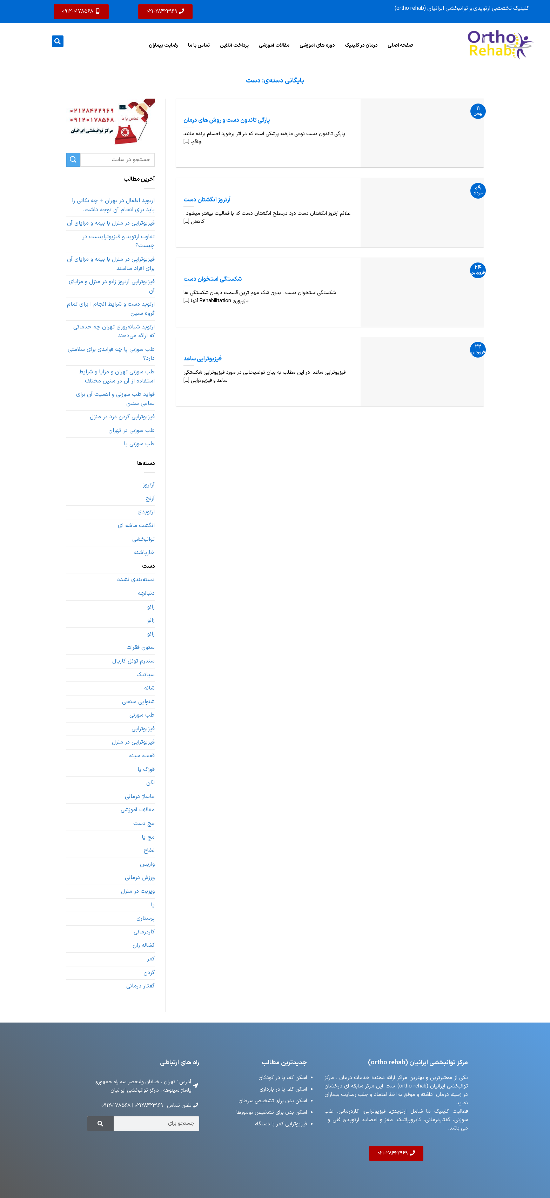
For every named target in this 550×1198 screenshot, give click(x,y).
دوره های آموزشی (317, 45)
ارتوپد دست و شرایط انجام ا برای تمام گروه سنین (111, 309)
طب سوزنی (142, 715)
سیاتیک (145, 675)
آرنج (150, 498)
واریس (147, 864)
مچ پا (148, 837)
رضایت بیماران (163, 45)
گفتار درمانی (140, 986)
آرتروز (149, 485)
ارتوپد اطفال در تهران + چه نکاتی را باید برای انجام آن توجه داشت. (113, 205)
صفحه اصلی (400, 45)
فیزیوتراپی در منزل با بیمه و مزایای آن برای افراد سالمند (111, 264)
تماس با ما (199, 45)
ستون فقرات (141, 647)
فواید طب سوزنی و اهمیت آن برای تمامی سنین (115, 399)
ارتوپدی (146, 512)
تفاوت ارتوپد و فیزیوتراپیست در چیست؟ (118, 241)
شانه (149, 688)
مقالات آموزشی (274, 45)
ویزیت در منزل (138, 891)
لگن (150, 783)
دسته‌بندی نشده (136, 579)
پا (153, 905)
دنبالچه (146, 593)
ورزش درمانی (140, 877)
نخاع (149, 850)
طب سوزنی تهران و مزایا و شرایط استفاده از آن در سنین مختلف (117, 376)
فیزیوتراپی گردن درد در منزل (122, 417)
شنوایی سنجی (138, 702)
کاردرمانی (144, 932)
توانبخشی (143, 539)
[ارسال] (73, 160)
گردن (149, 973)
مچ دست (144, 823)
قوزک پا (146, 769)
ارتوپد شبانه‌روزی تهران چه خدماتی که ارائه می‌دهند (114, 331)
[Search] (100, 1123)
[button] (57, 41)
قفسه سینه (142, 756)
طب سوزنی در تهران (131, 430)
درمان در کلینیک (361, 45)
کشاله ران (144, 945)
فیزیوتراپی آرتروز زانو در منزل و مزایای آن (112, 286)
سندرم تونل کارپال (133, 661)
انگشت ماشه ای (136, 525)
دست (148, 566)
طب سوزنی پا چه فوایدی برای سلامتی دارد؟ (111, 354)
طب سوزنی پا (139, 444)
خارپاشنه (144, 552)
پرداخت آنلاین (234, 45)
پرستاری (145, 918)
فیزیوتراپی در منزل (133, 742)
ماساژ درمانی (140, 796)
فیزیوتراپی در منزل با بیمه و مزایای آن (111, 223)
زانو (151, 607)
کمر (151, 959)
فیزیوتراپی (143, 729)
